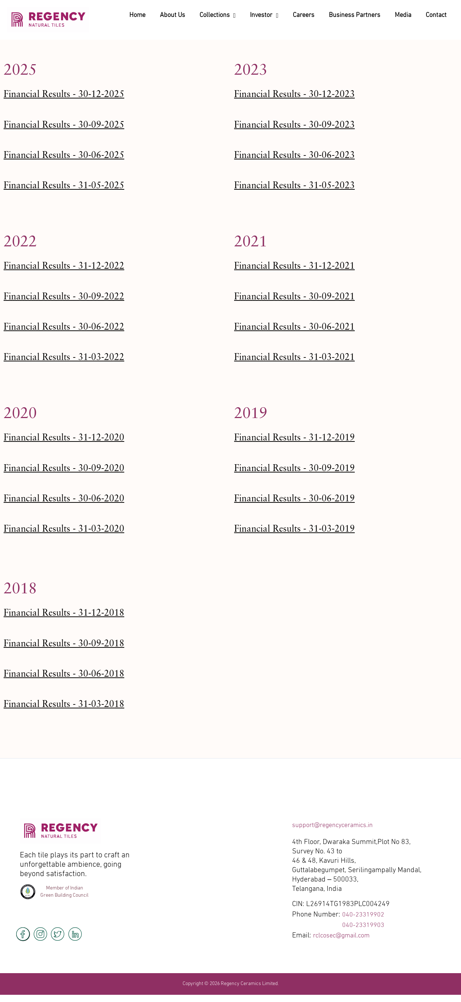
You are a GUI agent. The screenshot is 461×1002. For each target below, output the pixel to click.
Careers (303, 15)
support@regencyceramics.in (337, 825)
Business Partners (354, 15)
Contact (436, 15)
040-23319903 (365, 925)
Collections (218, 15)
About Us (172, 15)
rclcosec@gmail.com (344, 935)
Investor (264, 15)
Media (403, 15)
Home (137, 15)
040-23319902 (365, 914)
